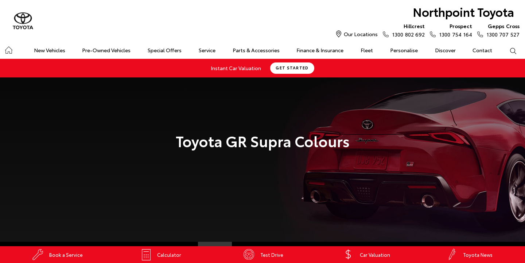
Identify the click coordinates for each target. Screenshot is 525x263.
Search (509, 50)
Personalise (404, 50)
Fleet (367, 50)
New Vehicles (49, 50)
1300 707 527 (501, 30)
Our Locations (361, 34)
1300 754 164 (454, 30)
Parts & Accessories (256, 50)
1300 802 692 (407, 30)
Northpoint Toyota (463, 11)
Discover (445, 50)
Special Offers (165, 50)
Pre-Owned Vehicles (106, 50)
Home (8, 48)
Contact (482, 50)
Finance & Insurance (319, 50)
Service (207, 50)
